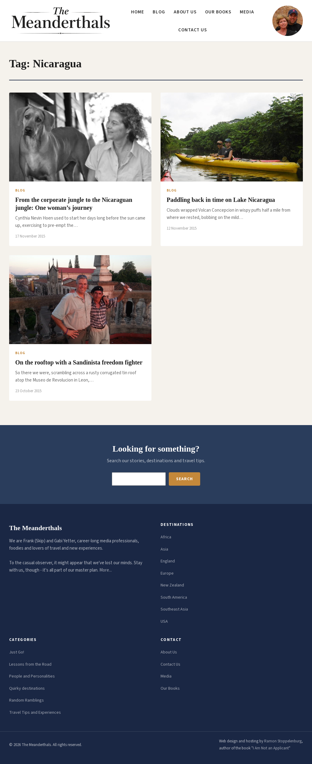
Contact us (192, 30)
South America (174, 597)
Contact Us (170, 664)
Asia (164, 549)
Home (137, 12)
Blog (159, 12)
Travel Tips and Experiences (35, 712)
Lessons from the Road (30, 664)
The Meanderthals (35, 528)
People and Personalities (32, 676)
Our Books (218, 12)
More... (105, 570)
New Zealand (172, 585)
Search (184, 479)
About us (185, 12)
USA (164, 621)
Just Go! (16, 652)
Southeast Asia (174, 609)
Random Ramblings (26, 700)
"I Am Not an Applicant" (270, 748)
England (168, 561)
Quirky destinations (27, 688)
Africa (166, 537)
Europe (167, 573)
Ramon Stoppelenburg (283, 741)
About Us (169, 652)
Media (247, 12)
